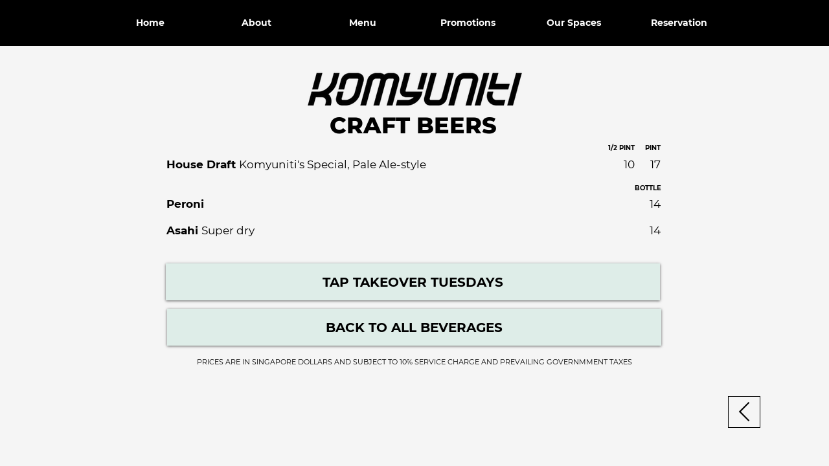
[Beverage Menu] (414, 327)
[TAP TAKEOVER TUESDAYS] (413, 281)
